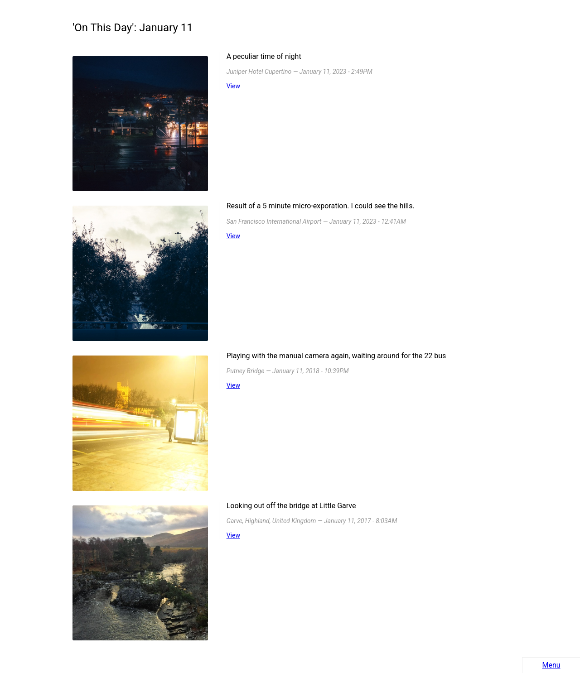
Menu (551, 665)
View (233, 86)
